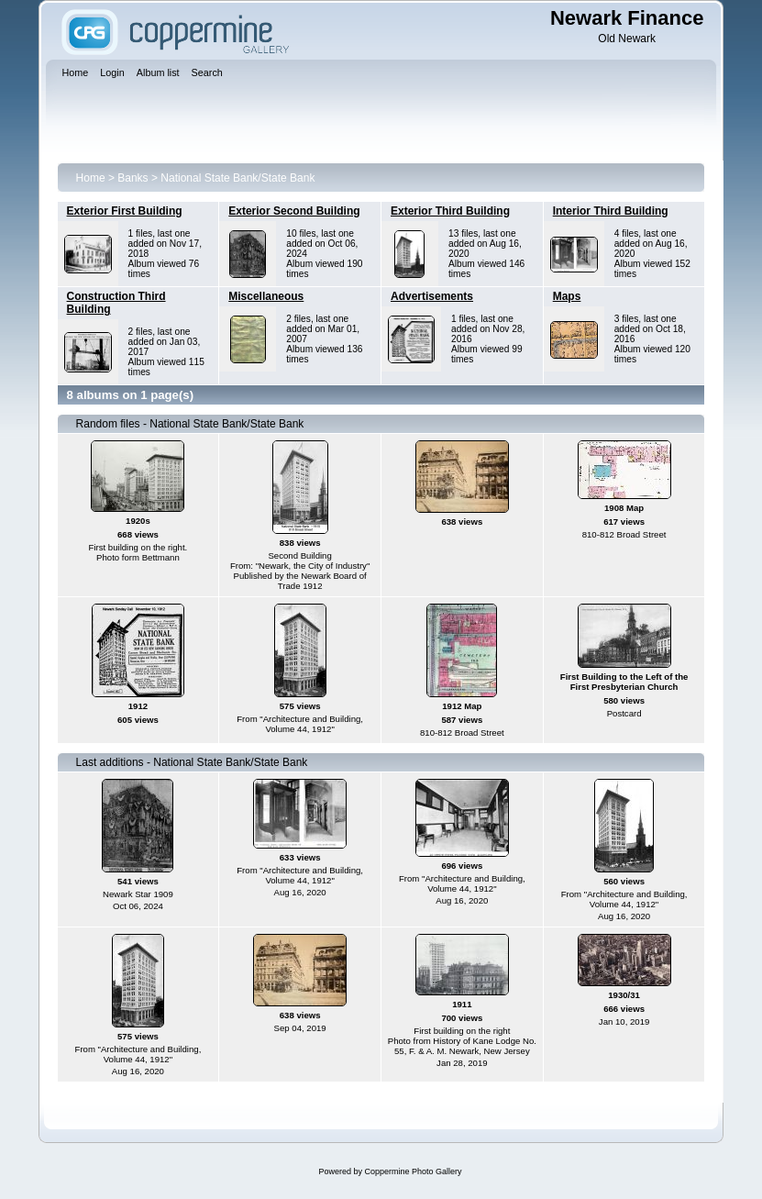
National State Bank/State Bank (237, 178)
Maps (567, 296)
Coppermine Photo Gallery (412, 1171)
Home (90, 178)
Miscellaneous (266, 296)
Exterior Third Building (450, 211)
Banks (132, 178)
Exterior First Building (124, 211)
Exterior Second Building (293, 211)
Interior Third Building (610, 211)
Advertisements (432, 296)
